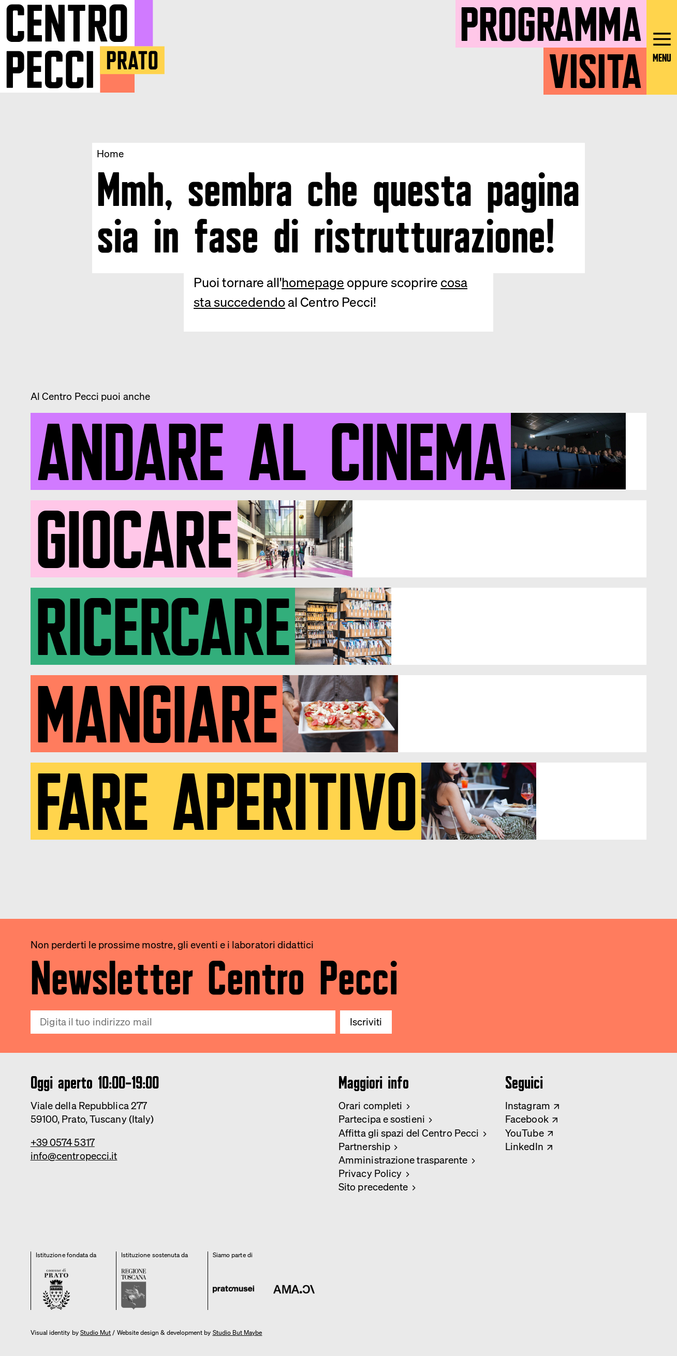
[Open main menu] (661, 47)
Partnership (364, 1146)
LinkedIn (524, 1146)
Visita (595, 66)
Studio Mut (95, 1332)
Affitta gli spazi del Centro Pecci (408, 1133)
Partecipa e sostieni (381, 1119)
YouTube (524, 1133)
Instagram (527, 1105)
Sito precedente (373, 1187)
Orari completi (370, 1105)
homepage (313, 282)
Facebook (527, 1119)
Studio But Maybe (237, 1332)
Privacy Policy (370, 1173)
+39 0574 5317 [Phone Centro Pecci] (63, 1142)
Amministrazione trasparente (403, 1160)
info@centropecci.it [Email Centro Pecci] (74, 1156)
